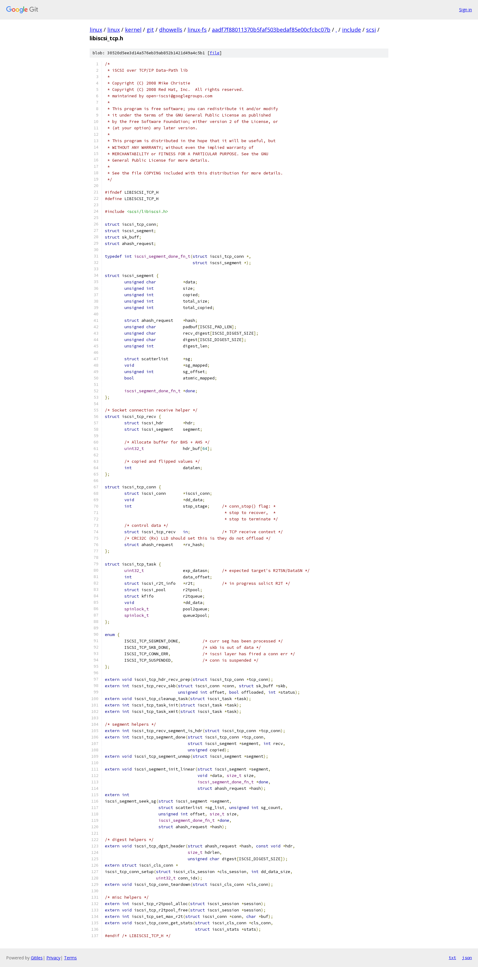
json (467, 957)
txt (452, 957)
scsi (371, 29)
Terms (70, 958)
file (214, 53)
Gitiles (37, 958)
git (150, 29)
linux (96, 29)
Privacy (53, 958)
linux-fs (197, 29)
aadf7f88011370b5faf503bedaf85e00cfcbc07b (271, 29)
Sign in (465, 10)
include (351, 29)
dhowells (170, 29)
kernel (133, 29)
